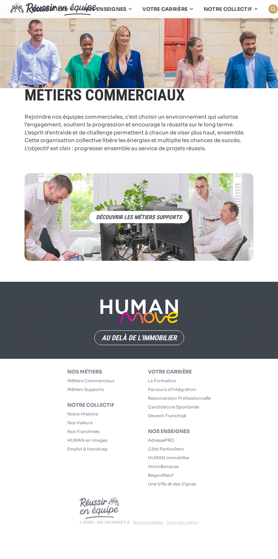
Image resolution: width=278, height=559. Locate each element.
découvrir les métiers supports (139, 217)
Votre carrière (170, 372)
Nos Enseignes (169, 431)
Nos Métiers (84, 372)
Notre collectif (90, 405)
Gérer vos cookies (182, 522)
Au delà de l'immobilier (139, 338)
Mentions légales (148, 522)
